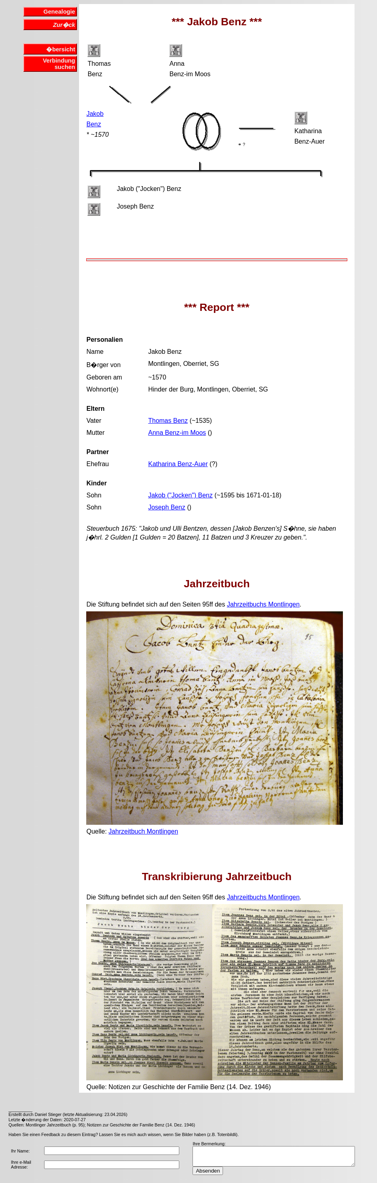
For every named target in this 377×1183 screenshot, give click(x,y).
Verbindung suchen (59, 63)
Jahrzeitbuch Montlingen (143, 831)
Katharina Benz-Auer (178, 464)
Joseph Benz (166, 507)
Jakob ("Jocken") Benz (180, 495)
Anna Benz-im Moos (177, 432)
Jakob (94, 113)
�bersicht (60, 49)
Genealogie (59, 11)
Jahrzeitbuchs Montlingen (263, 604)
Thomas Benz (168, 420)
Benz (93, 124)
